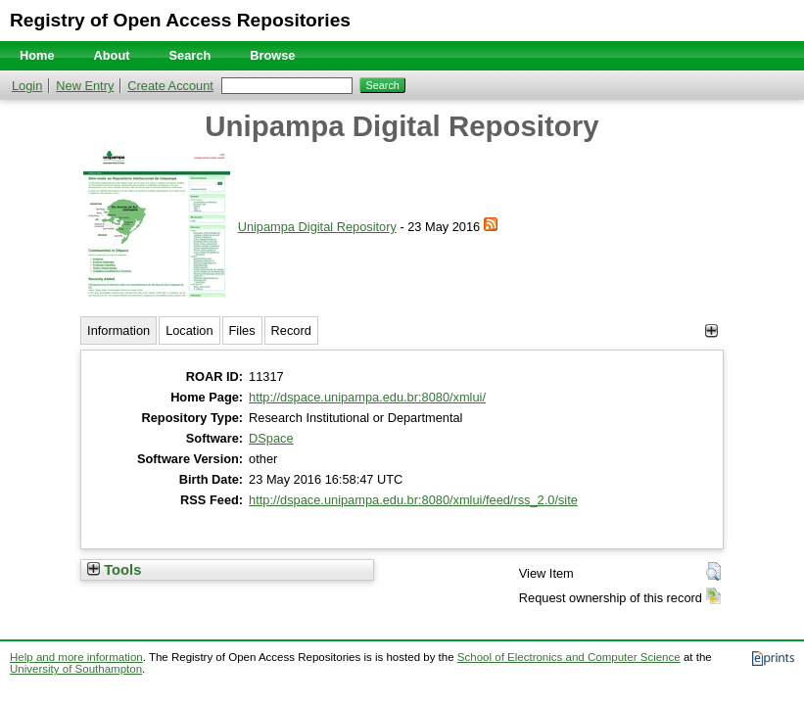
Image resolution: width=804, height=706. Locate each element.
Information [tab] (118, 330)
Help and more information (76, 657)
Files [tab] (242, 330)
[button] (713, 572)
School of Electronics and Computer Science (569, 657)
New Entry (85, 85)
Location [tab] (189, 330)
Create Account (170, 85)
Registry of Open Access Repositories (180, 20)
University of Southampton (76, 669)
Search (190, 55)
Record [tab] (291, 330)
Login (27, 85)
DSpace (271, 438)
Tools (114, 570)
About (112, 55)
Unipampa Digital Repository (317, 226)
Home (37, 55)
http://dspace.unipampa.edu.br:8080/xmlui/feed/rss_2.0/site (413, 500)
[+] (711, 330)
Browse (272, 55)
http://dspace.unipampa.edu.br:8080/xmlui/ (367, 397)
